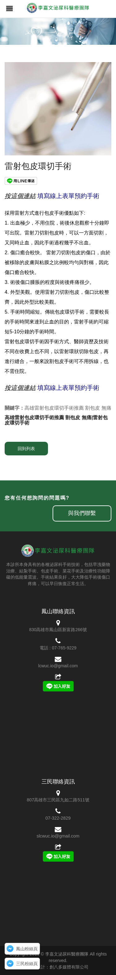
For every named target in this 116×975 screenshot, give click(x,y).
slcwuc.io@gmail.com (58, 836)
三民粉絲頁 (27, 963)
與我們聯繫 (82, 513)
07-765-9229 (64, 647)
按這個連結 (20, 195)
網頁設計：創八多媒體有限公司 (58, 966)
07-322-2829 (58, 818)
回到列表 (26, 448)
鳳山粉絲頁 (27, 948)
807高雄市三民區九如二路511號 (58, 799)
